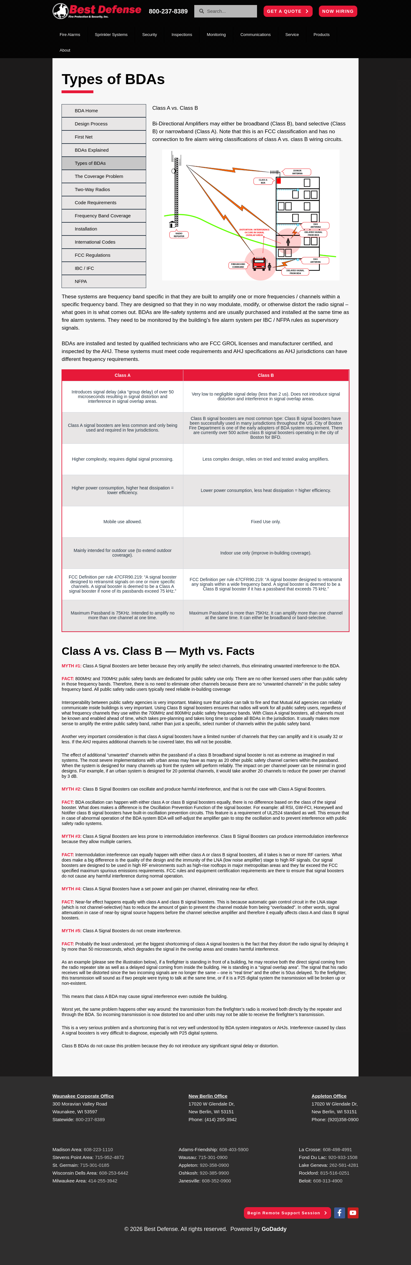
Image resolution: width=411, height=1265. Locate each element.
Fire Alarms (70, 34)
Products (321, 34)
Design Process (91, 123)
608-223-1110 (98, 1149)
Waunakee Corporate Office (83, 1096)
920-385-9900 (214, 1173)
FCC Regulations (92, 255)
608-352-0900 (216, 1180)
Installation (86, 228)
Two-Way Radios (92, 189)
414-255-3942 (102, 1180)
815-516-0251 (334, 1173)
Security (149, 34)
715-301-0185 (94, 1165)
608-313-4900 (327, 1180)
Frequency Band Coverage (103, 215)
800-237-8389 (90, 1119)
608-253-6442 (113, 1173)
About (65, 50)
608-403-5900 (233, 1149)
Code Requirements (95, 202)
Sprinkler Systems (111, 34)
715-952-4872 (109, 1157)
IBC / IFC (84, 268)
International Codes (95, 242)
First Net (83, 136)
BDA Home (86, 110)
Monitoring (216, 34)
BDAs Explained (91, 150)
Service (292, 34)
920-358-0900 (214, 1165)
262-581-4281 (344, 1165)
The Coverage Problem (99, 176)
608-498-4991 (337, 1149)
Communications (255, 34)
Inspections (181, 34)
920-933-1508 (342, 1157)
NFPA (81, 281)
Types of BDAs (90, 163)
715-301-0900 (212, 1157)
